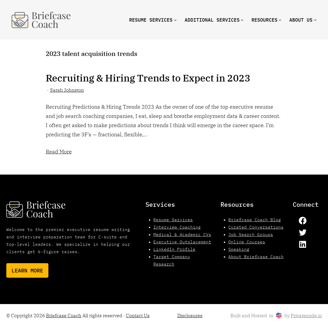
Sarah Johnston (67, 90)
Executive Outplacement (182, 241)
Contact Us (138, 315)
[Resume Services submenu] (175, 19)
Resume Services (173, 219)
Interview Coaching (177, 227)
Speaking (238, 249)
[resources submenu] (280, 19)
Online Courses (246, 241)
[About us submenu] (315, 19)
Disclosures (190, 315)
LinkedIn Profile (174, 249)
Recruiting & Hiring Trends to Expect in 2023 (148, 78)
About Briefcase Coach (256, 256)
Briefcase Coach (63, 315)
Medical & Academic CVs (182, 234)
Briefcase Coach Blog (254, 219)
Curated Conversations (256, 227)
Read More (59, 151)
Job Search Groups (250, 234)
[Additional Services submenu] (242, 19)
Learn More (27, 270)
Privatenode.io (306, 315)
